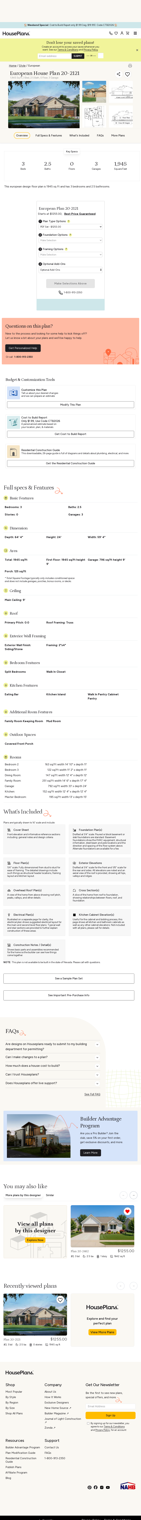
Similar (50, 1195)
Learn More (90, 1152)
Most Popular (13, 1391)
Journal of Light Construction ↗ (63, 1420)
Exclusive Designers (57, 1402)
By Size (10, 1408)
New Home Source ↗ (58, 1408)
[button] (138, 51)
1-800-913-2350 (72, 292)
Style (22, 65)
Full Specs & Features (48, 135)
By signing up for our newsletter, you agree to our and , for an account (110, 1427)
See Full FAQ (92, 1094)
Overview (22, 135)
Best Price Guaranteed (80, 213)
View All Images (123, 123)
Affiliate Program (16, 1472)
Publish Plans (13, 1467)
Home (13, 65)
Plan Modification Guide (20, 1453)
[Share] (119, 74)
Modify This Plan (70, 404)
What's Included (79, 135)
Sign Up (110, 1415)
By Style (10, 1397)
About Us (50, 1391)
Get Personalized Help (23, 348)
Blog (8, 1478)
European (34, 65)
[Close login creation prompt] (138, 51)
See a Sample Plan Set (69, 978)
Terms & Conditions (67, 49)
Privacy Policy (91, 49)
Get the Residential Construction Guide (70, 463)
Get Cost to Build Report (70, 434)
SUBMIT (78, 56)
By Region (11, 1402)
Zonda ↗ (50, 1427)
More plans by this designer (23, 1195)
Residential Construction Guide (20, 1460)
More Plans (118, 135)
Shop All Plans (14, 1413)
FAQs (100, 135)
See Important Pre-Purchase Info (68, 995)
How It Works (53, 1397)
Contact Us (52, 1447)
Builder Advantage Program (22, 1447)
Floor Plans (125, 118)
